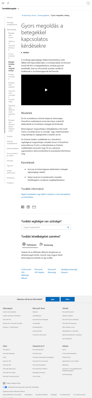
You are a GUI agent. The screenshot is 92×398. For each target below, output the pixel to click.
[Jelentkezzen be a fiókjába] (88, 3)
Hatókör (26, 52)
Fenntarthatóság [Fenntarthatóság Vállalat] (67, 374)
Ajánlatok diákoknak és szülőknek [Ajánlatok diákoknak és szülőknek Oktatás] (72, 335)
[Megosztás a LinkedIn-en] (27, 206)
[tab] (30, 245)
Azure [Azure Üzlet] (4, 357)
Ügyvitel (10, 166)
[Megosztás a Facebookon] (23, 206)
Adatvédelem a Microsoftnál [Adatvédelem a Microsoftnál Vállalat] (70, 361)
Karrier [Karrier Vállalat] (64, 349)
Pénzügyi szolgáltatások (12, 23)
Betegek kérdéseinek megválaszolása (11, 66)
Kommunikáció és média (12, 154)
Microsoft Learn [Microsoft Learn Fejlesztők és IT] (37, 353)
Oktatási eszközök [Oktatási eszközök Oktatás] (67, 316)
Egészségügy (11, 29)
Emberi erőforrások (11, 172)
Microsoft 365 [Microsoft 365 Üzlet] (7, 365)
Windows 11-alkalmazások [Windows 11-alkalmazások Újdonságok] (10, 327)
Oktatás (10, 17)
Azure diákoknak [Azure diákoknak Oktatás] (67, 338)
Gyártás (9, 136)
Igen (52, 299)
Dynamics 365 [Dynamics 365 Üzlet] (7, 361)
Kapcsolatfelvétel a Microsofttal (12, 394)
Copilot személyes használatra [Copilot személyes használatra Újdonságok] (12, 316)
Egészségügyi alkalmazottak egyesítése (11, 110)
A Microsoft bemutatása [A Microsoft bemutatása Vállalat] (69, 353)
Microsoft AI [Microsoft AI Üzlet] (6, 349)
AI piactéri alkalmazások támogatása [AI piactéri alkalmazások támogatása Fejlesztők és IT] (43, 357)
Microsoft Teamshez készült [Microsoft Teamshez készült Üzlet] (11, 376)
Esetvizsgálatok (43, 15)
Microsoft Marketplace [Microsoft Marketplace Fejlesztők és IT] (39, 365)
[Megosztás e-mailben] (33, 206)
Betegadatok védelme (11, 85)
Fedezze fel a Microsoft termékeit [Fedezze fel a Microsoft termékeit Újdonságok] (12, 323)
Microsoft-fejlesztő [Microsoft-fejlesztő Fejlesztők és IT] (38, 349)
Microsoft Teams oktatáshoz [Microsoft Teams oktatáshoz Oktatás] (70, 319)
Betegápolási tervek (11, 35)
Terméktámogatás (9, 8)
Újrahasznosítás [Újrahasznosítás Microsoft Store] (37, 331)
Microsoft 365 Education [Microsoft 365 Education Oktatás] (69, 323)
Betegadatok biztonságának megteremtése (11, 125)
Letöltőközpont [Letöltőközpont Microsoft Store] (37, 316)
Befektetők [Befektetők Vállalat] (65, 365)
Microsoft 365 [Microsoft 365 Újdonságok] (7, 319)
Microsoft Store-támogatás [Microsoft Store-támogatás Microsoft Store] (40, 319)
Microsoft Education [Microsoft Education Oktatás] (68, 312)
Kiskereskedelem (13, 148)
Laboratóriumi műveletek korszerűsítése (11, 96)
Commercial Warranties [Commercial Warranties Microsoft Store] (39, 335)
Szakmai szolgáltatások (12, 142)
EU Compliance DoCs (79, 394)
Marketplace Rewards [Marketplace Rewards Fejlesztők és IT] (39, 372)
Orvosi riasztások (11, 56)
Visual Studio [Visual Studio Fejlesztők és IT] (36, 376)
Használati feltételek (41, 394)
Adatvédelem (28, 394)
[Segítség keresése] (8, 3)
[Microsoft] (46, 1)
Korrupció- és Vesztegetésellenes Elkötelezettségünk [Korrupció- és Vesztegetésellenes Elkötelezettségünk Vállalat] (72, 369)
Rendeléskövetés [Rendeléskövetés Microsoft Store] (37, 327)
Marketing (10, 178)
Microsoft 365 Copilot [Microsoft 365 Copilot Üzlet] (9, 372)
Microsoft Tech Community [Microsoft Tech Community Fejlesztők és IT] (40, 361)
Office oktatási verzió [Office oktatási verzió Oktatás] (68, 327)
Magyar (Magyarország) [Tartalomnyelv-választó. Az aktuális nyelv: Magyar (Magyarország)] (13, 383)
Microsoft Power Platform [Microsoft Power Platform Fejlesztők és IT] (40, 369)
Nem (67, 299)
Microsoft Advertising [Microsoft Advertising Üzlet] (9, 369)
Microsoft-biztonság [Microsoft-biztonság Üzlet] (8, 353)
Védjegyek (54, 394)
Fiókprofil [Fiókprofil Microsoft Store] (35, 312)
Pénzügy (10, 161)
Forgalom (10, 183)
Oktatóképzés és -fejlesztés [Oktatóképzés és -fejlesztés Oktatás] (70, 331)
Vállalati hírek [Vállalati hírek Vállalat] (66, 357)
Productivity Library (29, 15)
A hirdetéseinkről (65, 394)
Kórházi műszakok (11, 76)
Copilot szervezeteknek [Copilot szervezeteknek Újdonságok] (9, 312)
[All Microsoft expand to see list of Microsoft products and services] (3, 3)
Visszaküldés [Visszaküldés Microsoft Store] (36, 323)
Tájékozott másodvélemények (11, 45)
